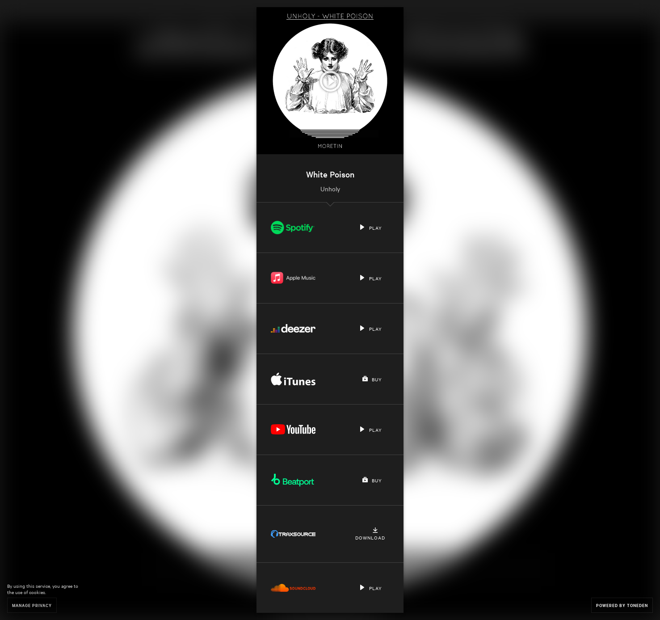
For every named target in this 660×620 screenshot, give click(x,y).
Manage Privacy (32, 605)
